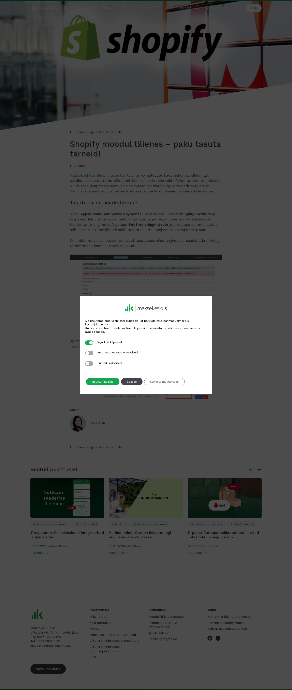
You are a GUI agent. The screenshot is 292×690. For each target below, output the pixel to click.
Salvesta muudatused (166, 381)
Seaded (133, 381)
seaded (99, 331)
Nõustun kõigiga (103, 381)
